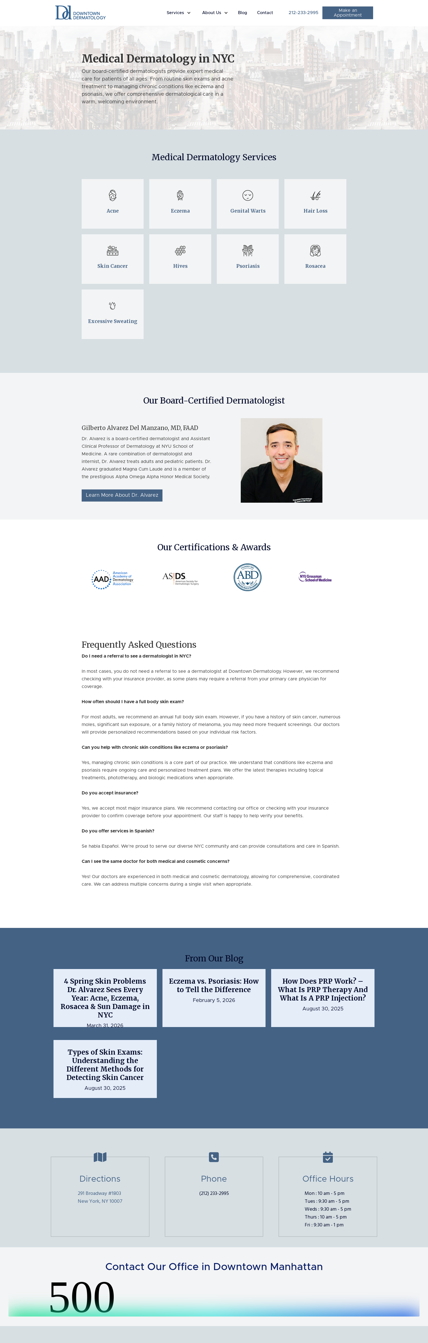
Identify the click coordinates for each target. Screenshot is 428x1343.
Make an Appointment (348, 12)
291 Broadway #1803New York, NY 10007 (100, 1198)
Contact (265, 13)
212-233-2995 (303, 12)
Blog (242, 13)
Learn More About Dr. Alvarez (122, 495)
